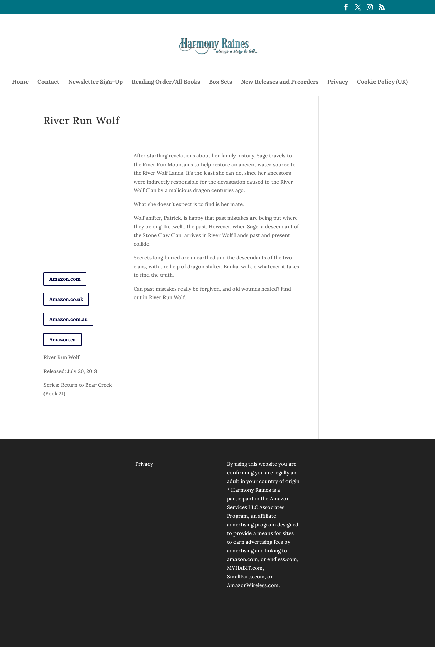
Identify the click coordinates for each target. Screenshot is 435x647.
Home (20, 82)
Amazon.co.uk (66, 299)
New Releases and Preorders (279, 82)
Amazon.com (65, 279)
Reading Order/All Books (166, 82)
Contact (48, 82)
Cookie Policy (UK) (382, 82)
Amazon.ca (62, 339)
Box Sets (220, 82)
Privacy (337, 82)
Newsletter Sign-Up (95, 82)
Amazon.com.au (68, 319)
